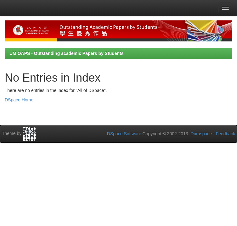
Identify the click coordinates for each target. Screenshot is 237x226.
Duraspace (201, 133)
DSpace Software (124, 133)
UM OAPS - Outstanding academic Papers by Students (66, 53)
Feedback (225, 133)
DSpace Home (19, 99)
